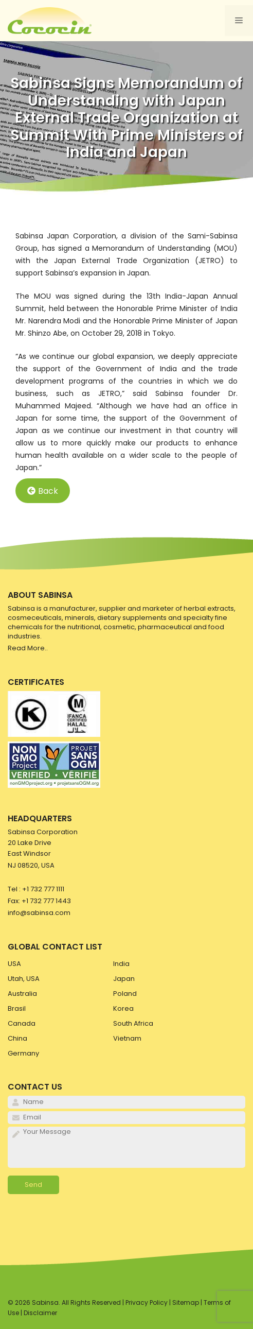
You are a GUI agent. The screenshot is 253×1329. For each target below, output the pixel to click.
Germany (23, 1053)
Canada (21, 1023)
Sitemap (185, 1302)
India (121, 964)
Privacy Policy (146, 1302)
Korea (123, 1008)
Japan (124, 978)
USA (14, 964)
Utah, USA (24, 978)
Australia (22, 993)
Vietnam (127, 1038)
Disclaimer (40, 1312)
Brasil (17, 1008)
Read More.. (28, 648)
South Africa (133, 1023)
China (17, 1038)
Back (42, 491)
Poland (125, 993)
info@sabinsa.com (39, 913)
